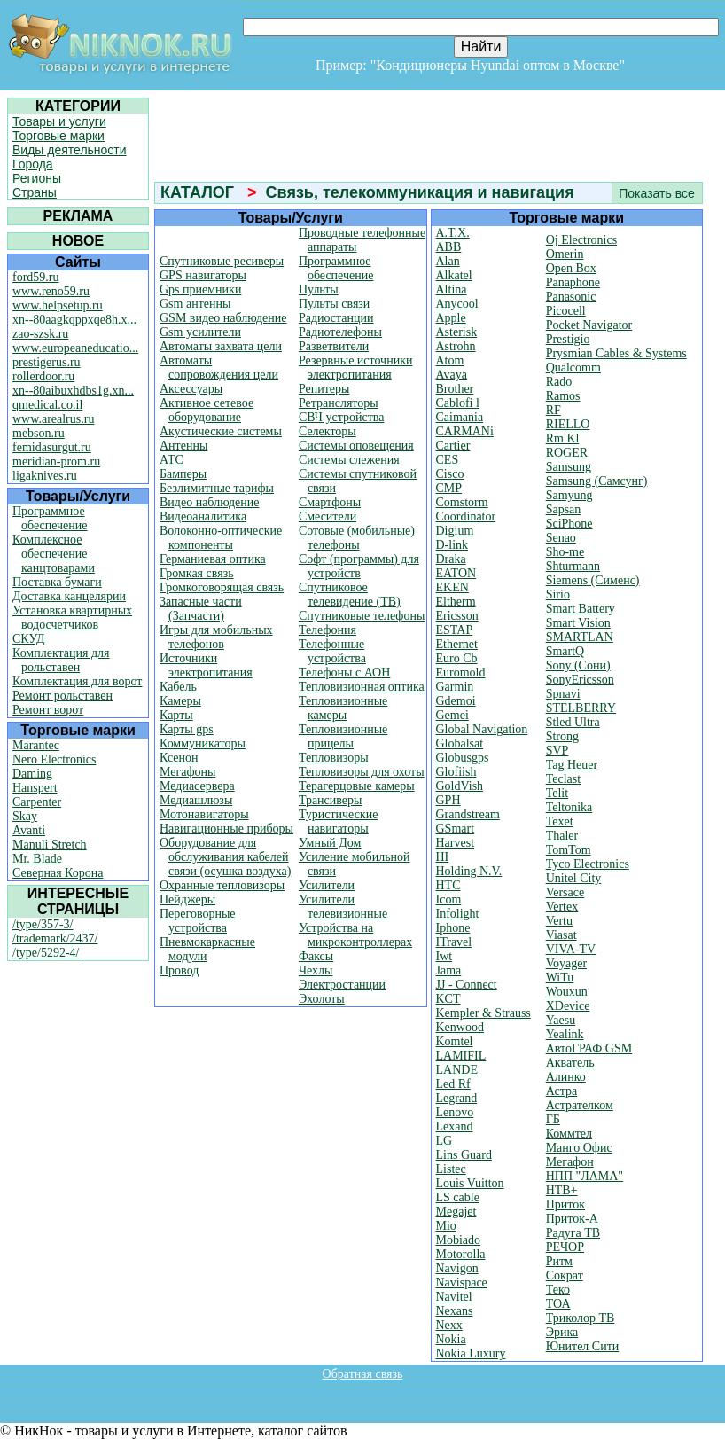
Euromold (461, 672)
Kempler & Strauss (483, 1013)
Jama (449, 970)
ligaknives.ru (44, 475)
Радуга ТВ (573, 1233)
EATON (456, 573)
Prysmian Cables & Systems (616, 353)
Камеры (180, 701)
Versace (565, 892)
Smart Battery (580, 608)
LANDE (457, 1069)
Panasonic (571, 296)
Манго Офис (579, 1147)
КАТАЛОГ (197, 192)
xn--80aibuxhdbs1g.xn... (73, 390)
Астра (561, 1091)
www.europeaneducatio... (75, 348)
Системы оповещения (356, 445)
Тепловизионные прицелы (343, 736)
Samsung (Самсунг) (597, 481)
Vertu (559, 920)
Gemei (452, 715)
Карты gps (187, 729)
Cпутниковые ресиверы (222, 261)
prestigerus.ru (46, 362)
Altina (451, 289)
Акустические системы (221, 431)
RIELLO (568, 424)
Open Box (571, 268)
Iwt (444, 956)
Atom (450, 360)
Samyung (569, 495)
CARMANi (465, 431)
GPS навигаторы (203, 275)
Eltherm (456, 601)
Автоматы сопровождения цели (219, 367)
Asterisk (457, 332)
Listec (451, 1169)
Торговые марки (58, 136)
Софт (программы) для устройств (359, 566)
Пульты (319, 289)
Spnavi (563, 693)
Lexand (454, 1126)
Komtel (454, 1041)
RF (553, 410)
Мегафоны (187, 771)
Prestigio (568, 339)
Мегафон (570, 1162)
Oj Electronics (581, 239)
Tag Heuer (572, 764)
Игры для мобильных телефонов (216, 637)
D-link (452, 544)
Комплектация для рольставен (61, 660)
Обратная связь (363, 1373)
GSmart (455, 828)
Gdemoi (456, 701)
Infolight (457, 913)
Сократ (564, 1275)
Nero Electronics (54, 759)
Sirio (558, 594)
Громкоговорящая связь (222, 587)
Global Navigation (482, 729)
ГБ (553, 1119)
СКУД (28, 638)
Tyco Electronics (587, 864)
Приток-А (572, 1218)
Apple (451, 318)
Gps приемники (200, 289)
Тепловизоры (334, 757)
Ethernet (457, 644)
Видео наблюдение (209, 502)
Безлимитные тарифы (217, 488)
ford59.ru (35, 277)
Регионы (36, 178)
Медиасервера (197, 786)
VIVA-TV (571, 949)
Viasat (561, 935)
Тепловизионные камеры (343, 708)
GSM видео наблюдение (223, 318)
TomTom (568, 849)
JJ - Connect (466, 984)
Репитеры (324, 388)
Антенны (183, 445)
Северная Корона (57, 873)
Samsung (568, 466)
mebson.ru (38, 433)
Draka (451, 559)
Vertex (562, 906)
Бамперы (183, 474)
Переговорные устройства (198, 921)
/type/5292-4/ (45, 952)
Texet (559, 821)
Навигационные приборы (226, 828)
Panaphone (573, 282)
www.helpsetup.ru (57, 305)
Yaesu (561, 1020)
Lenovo (455, 1112)
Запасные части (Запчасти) (201, 608)
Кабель (178, 686)
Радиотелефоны (340, 332)
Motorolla (461, 1254)
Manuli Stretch (49, 844)
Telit (557, 793)
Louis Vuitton (470, 1183)
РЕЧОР (565, 1247)
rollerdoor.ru (43, 376)
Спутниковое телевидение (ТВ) (350, 594)
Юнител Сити (583, 1346)
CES (447, 459)
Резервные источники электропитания (356, 367)
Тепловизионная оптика (362, 686)
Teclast (563, 779)
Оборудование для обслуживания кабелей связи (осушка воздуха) (225, 857)
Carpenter (36, 802)
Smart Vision (578, 623)
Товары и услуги (59, 121)
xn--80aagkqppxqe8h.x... (74, 319)
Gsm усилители (200, 332)
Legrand (457, 1098)
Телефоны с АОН (344, 672)
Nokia (451, 1339)
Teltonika (569, 807)
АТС (171, 459)
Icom (449, 899)
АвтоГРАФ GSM (589, 1048)
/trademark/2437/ (54, 938)
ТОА (558, 1303)
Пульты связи (334, 303)
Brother (455, 388)
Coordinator (466, 516)
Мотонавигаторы (204, 814)
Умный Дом (330, 842)
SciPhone (569, 523)
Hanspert (35, 787)
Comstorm (462, 502)
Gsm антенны (195, 303)
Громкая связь (197, 573)
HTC (448, 885)
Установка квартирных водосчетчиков (72, 617)
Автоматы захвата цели (221, 346)
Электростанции (342, 984)
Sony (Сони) (578, 665)
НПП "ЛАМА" (584, 1176)
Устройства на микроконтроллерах (355, 935)
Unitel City (574, 878)
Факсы (316, 956)
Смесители (327, 516)
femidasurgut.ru (51, 447)
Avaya (452, 374)
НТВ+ (562, 1190)
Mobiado (458, 1240)
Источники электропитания (206, 665)
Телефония (327, 630)
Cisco (450, 474)
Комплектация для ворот (77, 681)
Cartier (453, 445)
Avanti (28, 830)
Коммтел (569, 1133)
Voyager (566, 963)
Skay (24, 816)
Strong (562, 736)
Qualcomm (573, 367)
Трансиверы (330, 800)
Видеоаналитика (203, 516)
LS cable (457, 1197)
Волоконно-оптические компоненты (221, 537)
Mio (446, 1225)
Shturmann (573, 566)
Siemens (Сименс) (593, 580)
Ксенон (179, 757)
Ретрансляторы (338, 403)
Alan (448, 261)
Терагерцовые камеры (357, 786)
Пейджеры (187, 899)
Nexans (454, 1311)
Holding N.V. (469, 871)
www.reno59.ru (51, 291)
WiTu (560, 977)
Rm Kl (563, 438)
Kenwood (460, 1027)
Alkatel (454, 275)
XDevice (568, 1006)
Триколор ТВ (580, 1318)
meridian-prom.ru (56, 461)
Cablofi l (457, 403)
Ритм (559, 1261)
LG (444, 1140)
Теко (558, 1289)
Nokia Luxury (471, 1353)
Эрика (562, 1332)
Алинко (566, 1076)
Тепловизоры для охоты (362, 771)
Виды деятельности (69, 150)
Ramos (563, 396)
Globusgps (462, 757)
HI (442, 857)
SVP (557, 750)
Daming (32, 773)
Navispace (461, 1282)
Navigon (457, 1268)
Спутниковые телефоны (362, 615)
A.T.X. (453, 232)
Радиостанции (336, 318)
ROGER (567, 452)
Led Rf (453, 1084)
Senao (561, 537)
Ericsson (457, 615)
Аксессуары (191, 388)
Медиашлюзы (196, 800)
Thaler (562, 835)
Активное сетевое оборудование (206, 410)
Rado (559, 381)
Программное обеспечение (50, 518)
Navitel (454, 1296)
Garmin (455, 686)
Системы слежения (349, 459)
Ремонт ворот (47, 709)
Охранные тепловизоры (222, 885)
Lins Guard (464, 1154)
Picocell (566, 310)
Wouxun (567, 991)
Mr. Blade (37, 858)
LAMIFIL (461, 1055)
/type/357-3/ (42, 924)
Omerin (565, 254)
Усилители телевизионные (343, 906)
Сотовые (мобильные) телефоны (357, 537)
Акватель (570, 1062)
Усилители (327, 885)
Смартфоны (330, 502)
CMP (449, 488)
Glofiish (456, 771)
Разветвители (334, 346)
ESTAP (454, 630)
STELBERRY (581, 708)
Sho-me (565, 552)
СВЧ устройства (342, 417)
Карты (176, 715)
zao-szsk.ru (40, 333)
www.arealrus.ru (53, 419)
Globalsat (460, 743)
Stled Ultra (573, 722)
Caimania (460, 417)
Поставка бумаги (57, 582)
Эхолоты (322, 998)
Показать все (656, 193)
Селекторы (327, 431)
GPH (448, 800)
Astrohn (456, 346)
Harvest (455, 842)
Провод (179, 970)
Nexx (449, 1325)
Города (32, 164)
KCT (448, 998)
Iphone (453, 928)
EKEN (452, 587)
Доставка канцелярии (69, 596)
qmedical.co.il (47, 404)
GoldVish (460, 786)
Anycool (457, 303)
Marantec (35, 745)
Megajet (456, 1211)
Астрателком (579, 1105)
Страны (34, 192)
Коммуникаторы (203, 743)
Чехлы (316, 970)
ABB (449, 247)
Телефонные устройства (332, 651)
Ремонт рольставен (62, 695)
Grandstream (468, 814)
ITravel (454, 942)
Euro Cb (457, 658)
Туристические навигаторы (338, 821)
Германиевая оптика (213, 559)
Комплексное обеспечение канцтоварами (53, 554)
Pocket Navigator (589, 325)
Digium (455, 530)
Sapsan (563, 509)
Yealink (565, 1034)
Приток (565, 1204)
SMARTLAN (579, 637)
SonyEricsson (580, 679)
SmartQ (565, 651)
